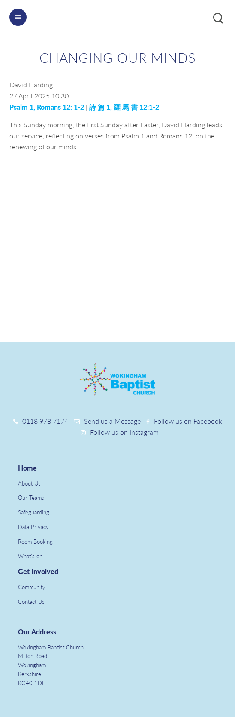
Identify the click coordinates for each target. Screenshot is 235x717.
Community (31, 587)
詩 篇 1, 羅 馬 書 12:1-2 (124, 107)
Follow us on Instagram (124, 432)
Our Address (37, 632)
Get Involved (38, 571)
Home (27, 468)
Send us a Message (112, 421)
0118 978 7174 (45, 421)
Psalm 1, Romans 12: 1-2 (46, 107)
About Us (29, 483)
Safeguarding (33, 512)
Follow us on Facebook (188, 421)
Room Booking (35, 541)
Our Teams (31, 497)
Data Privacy (33, 526)
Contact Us (31, 601)
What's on (30, 556)
